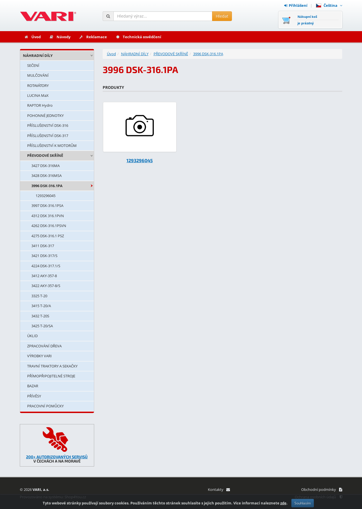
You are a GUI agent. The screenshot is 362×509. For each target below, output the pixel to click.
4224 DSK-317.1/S (45, 265)
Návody (59, 36)
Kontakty (219, 489)
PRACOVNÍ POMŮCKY (45, 406)
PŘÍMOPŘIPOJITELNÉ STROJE (51, 375)
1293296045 (45, 195)
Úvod (32, 36)
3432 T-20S (40, 315)
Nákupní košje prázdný (307, 19)
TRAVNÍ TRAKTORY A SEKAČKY (52, 366)
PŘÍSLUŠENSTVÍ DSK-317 (47, 135)
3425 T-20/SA (42, 325)
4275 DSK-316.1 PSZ (47, 235)
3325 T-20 (39, 295)
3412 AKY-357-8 (44, 275)
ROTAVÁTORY (38, 85)
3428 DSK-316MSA (46, 175)
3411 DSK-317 (42, 245)
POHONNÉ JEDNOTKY (45, 115)
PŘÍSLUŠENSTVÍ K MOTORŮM (52, 145)
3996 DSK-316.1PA (47, 185)
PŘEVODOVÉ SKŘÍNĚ (45, 155)
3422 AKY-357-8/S (45, 285)
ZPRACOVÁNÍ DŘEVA (44, 345)
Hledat (222, 16)
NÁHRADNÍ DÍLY (38, 55)
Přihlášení (295, 5)
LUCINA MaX (38, 95)
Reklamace (93, 36)
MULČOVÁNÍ (38, 75)
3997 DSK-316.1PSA (47, 205)
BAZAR (32, 385)
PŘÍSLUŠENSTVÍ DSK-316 (47, 125)
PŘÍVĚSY (34, 396)
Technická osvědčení (138, 36)
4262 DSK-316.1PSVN (48, 225)
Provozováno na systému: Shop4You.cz (53, 496)
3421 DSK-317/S (44, 255)
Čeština (329, 5)
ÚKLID (32, 335)
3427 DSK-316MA (45, 165)
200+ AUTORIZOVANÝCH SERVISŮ (57, 456)
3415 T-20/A (41, 305)
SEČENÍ (33, 65)
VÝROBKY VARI (39, 355)
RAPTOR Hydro (40, 105)
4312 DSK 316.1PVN (47, 215)
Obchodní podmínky (321, 489)
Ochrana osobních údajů (318, 496)
